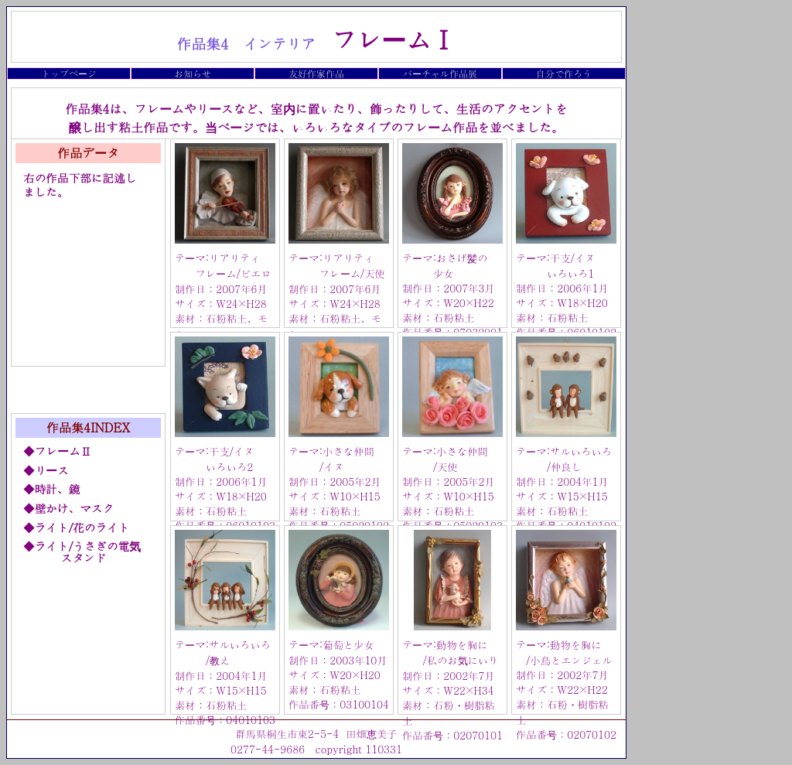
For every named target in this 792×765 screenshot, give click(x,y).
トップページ (69, 73)
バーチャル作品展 (440, 73)
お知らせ (192, 73)
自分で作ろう (564, 73)
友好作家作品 (316, 73)
